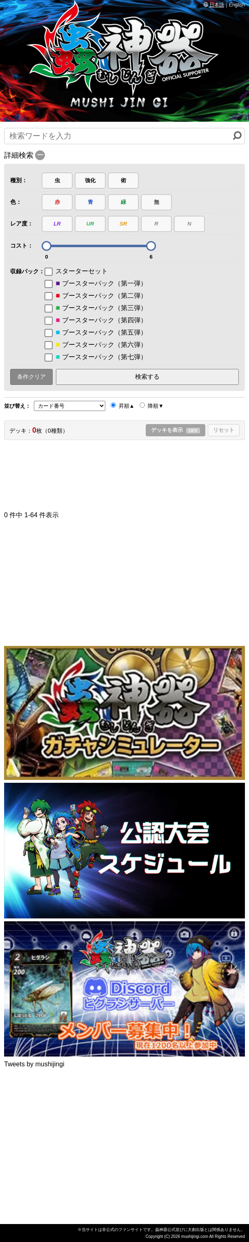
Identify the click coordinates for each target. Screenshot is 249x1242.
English (237, 5)
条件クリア (31, 376)
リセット (223, 430)
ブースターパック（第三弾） (95, 308)
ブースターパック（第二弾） (95, 295)
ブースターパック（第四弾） (95, 320)
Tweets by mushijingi (34, 1064)
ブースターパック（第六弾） (95, 344)
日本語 (216, 5)
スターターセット (76, 272)
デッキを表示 (175, 430)
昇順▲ (122, 405)
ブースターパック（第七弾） (95, 357)
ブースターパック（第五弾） (95, 332)
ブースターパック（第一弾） (95, 283)
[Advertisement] (124, 472)
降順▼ (151, 405)
